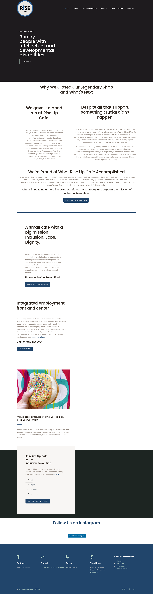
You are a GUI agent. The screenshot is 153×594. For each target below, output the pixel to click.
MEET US (27, 61)
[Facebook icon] (122, 589)
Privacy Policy (122, 569)
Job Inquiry (121, 566)
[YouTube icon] (127, 589)
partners (56, 474)
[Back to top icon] (134, 589)
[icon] (129, 589)
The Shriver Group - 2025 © (29, 589)
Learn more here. (38, 337)
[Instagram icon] (125, 589)
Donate (119, 561)
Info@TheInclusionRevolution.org (54, 567)
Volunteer (120, 563)
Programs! (94, 572)
